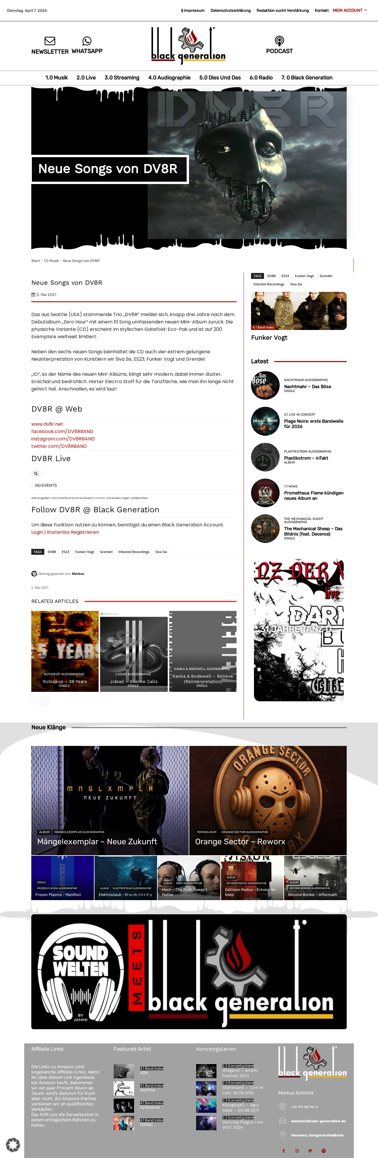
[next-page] (44, 701)
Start (35, 261)
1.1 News (291, 486)
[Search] (36, 473)
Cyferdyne (150, 1107)
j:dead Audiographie (133, 674)
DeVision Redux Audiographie (246, 883)
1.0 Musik (51, 261)
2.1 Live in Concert (299, 414)
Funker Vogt (84, 551)
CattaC (146, 1124)
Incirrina (147, 1089)
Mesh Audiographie (189, 883)
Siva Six (161, 551)
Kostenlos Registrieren (73, 532)
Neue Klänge (48, 727)
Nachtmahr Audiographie (306, 380)
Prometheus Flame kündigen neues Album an (313, 495)
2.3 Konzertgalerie (238, 1066)
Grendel (106, 551)
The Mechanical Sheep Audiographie (303, 520)
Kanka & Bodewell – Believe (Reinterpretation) (202, 679)
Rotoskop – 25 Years (65, 681)
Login (37, 532)
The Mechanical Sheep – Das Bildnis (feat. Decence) (313, 531)
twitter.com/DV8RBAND (59, 446)
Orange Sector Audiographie (244, 832)
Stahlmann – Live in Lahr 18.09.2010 (242, 1090)
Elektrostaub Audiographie (132, 888)
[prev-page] (35, 701)
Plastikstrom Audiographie (308, 451)
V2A (144, 1072)
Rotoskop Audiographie (64, 674)
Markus (78, 573)
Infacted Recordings (133, 551)
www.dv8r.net (47, 424)
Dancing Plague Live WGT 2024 (242, 1125)
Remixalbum (206, 832)
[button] (13, 1145)
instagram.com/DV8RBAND (63, 438)
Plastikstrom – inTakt (306, 458)
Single (64, 685)
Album (289, 462)
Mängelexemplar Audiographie (80, 832)
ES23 (65, 551)
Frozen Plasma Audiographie (57, 888)
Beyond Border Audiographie (310, 888)
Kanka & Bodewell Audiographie (202, 669)
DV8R (52, 551)
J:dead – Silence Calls (134, 681)
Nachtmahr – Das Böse (307, 386)
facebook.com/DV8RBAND (62, 431)
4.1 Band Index (263, 327)
